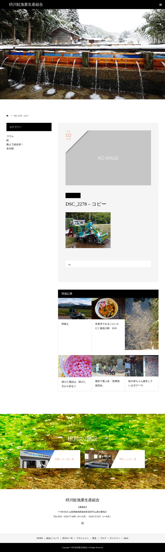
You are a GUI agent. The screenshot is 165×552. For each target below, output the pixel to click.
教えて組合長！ (14, 144)
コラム (10, 136)
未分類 (10, 148)
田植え (65, 324)
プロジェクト (82, 538)
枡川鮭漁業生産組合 (26, 4)
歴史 (94, 538)
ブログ (103, 538)
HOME (40, 538)
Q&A (126, 538)
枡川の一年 (67, 538)
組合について (52, 538)
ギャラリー (115, 538)
